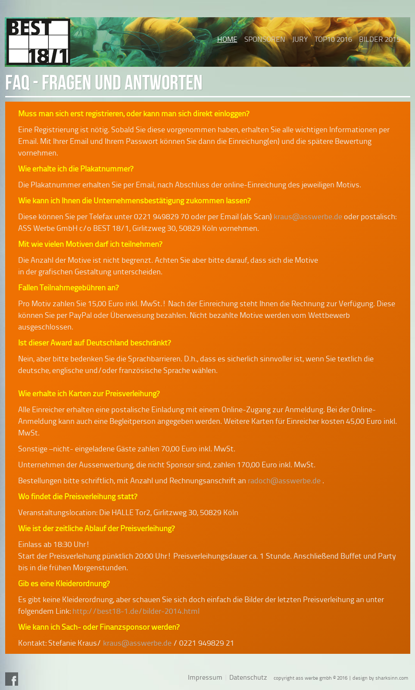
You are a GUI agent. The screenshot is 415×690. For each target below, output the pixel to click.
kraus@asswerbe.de (308, 216)
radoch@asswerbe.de (284, 480)
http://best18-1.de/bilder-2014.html (136, 611)
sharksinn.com (391, 678)
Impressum (205, 677)
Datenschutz (248, 677)
